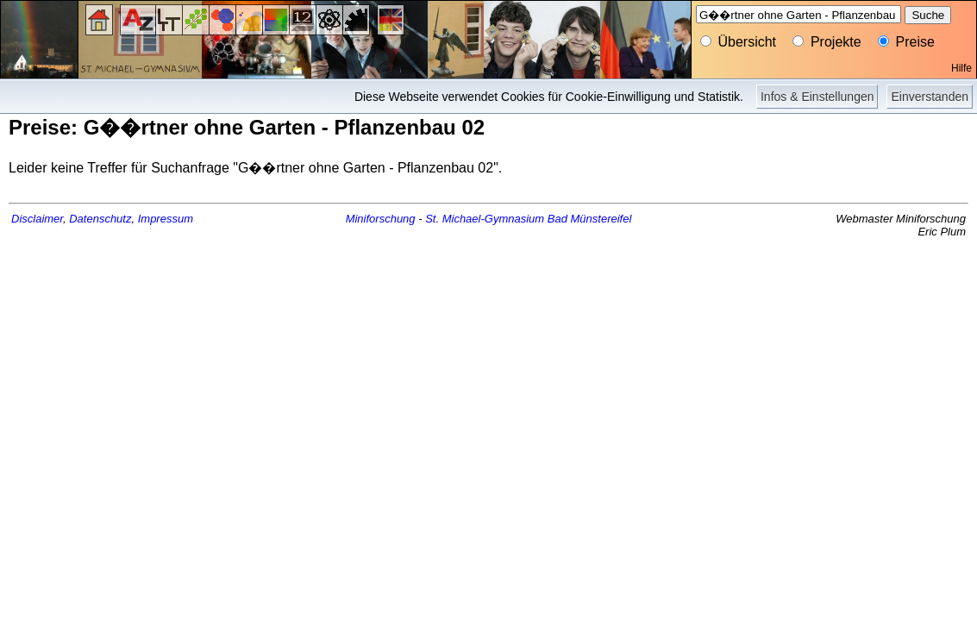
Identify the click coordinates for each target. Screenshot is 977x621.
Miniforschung (381, 218)
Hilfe (961, 68)
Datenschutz (100, 218)
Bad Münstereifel (590, 218)
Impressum (165, 218)
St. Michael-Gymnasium (484, 218)
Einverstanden (929, 97)
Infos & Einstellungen (817, 97)
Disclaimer (37, 218)
